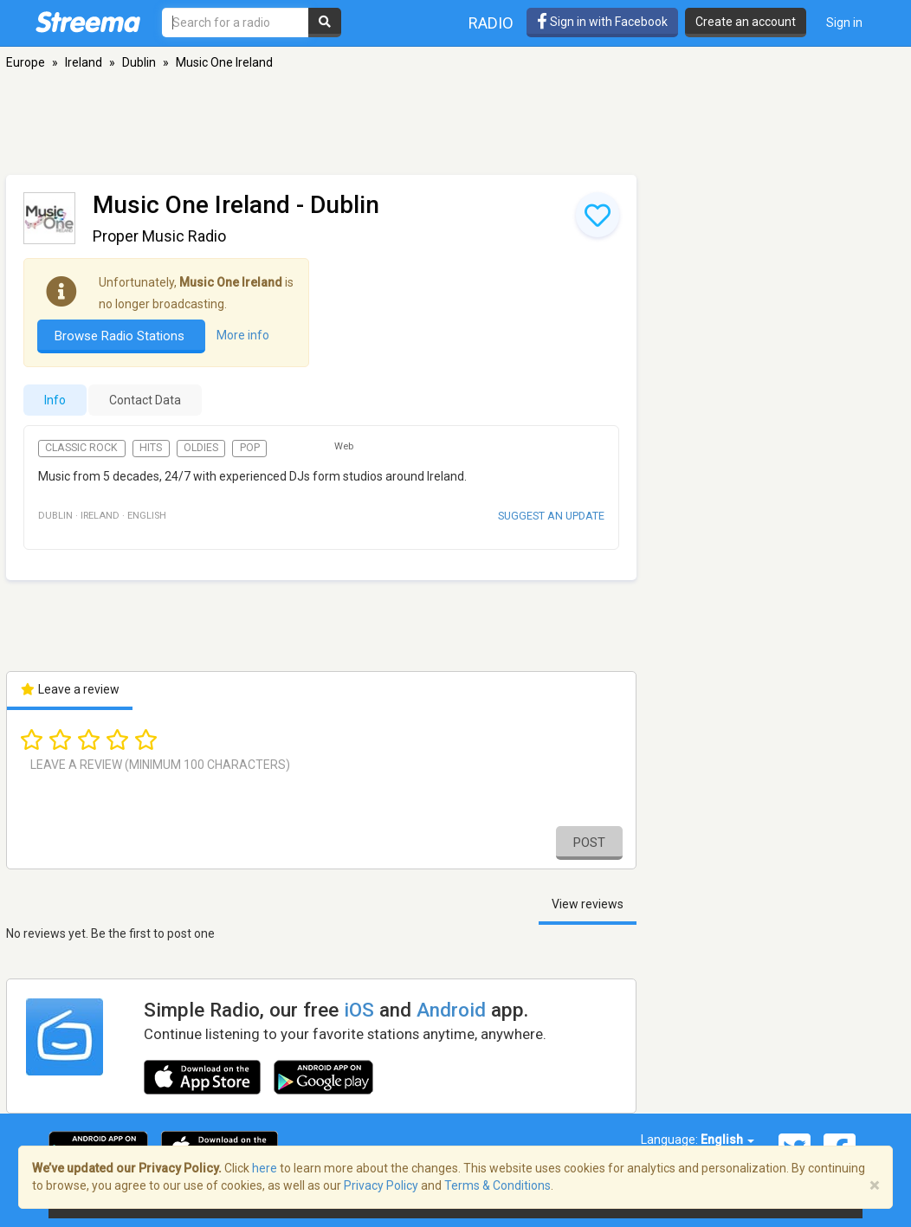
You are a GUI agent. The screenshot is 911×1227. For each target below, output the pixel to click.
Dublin (139, 62)
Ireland (83, 62)
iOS (359, 1009)
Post (589, 842)
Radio (491, 23)
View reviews (587, 904)
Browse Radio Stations (121, 336)
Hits (150, 448)
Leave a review (70, 689)
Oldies (201, 448)
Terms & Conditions (497, 1185)
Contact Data (145, 400)
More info (242, 335)
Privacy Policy (381, 1185)
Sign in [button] (844, 22)
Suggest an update (551, 515)
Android (451, 1009)
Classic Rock (81, 448)
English (727, 1139)
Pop (250, 448)
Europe (25, 62)
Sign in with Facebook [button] (602, 22)
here (264, 1168)
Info (55, 400)
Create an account (745, 22)
